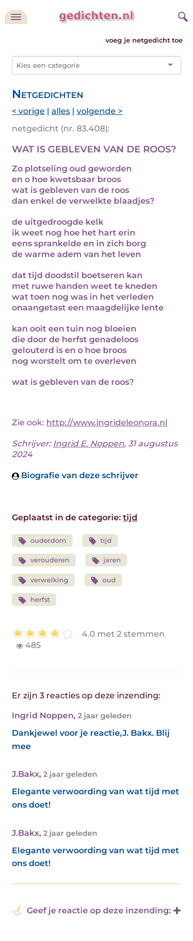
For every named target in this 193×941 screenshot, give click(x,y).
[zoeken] (181, 15)
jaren (106, 560)
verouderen (43, 560)
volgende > (99, 111)
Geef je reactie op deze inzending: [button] (91, 910)
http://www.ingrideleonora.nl (106, 422)
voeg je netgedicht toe (144, 40)
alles (60, 111)
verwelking (43, 580)
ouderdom (42, 541)
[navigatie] (16, 17)
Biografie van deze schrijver (75, 475)
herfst (34, 600)
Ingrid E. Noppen (88, 443)
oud (103, 580)
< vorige (28, 111)
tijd (130, 517)
